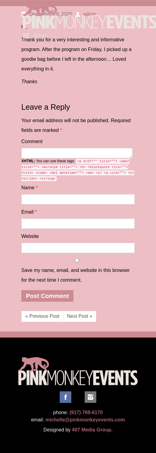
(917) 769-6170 (86, 412)
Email (29, 211)
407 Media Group (91, 429)
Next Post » (79, 316)
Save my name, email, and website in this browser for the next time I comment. (75, 275)
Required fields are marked (76, 125)
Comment (31, 141)
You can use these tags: (77, 170)
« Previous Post (42, 316)
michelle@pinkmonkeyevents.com (85, 419)
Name (29, 187)
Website (30, 236)
